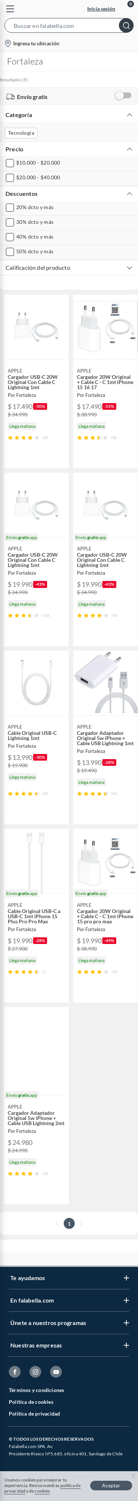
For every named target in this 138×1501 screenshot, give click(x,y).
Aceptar (111, 1485)
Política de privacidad (34, 1413)
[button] (69, 27)
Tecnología (21, 132)
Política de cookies (31, 1402)
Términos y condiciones (36, 1390)
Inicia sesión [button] (101, 9)
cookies (42, 1491)
